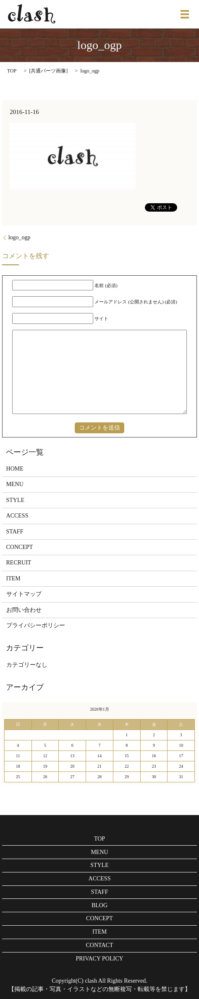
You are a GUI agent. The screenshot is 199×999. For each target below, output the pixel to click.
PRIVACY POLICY (99, 958)
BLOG (99, 905)
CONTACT (99, 945)
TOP (11, 71)
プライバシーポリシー (35, 625)
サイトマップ (24, 594)
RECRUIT (18, 562)
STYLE (15, 500)
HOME (15, 469)
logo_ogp (19, 237)
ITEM (13, 578)
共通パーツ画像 (48, 71)
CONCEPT (19, 547)
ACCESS (17, 515)
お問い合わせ (24, 610)
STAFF (15, 531)
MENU (15, 484)
